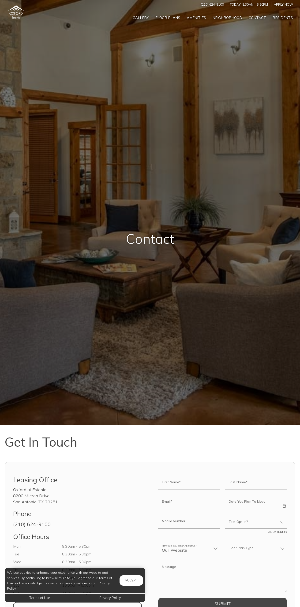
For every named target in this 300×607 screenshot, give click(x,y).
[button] (284, 502)
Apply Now (283, 4)
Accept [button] (131, 580)
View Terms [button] (277, 532)
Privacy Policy (110, 598)
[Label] (222, 576)
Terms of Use (39, 598)
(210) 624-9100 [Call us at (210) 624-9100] (212, 4)
